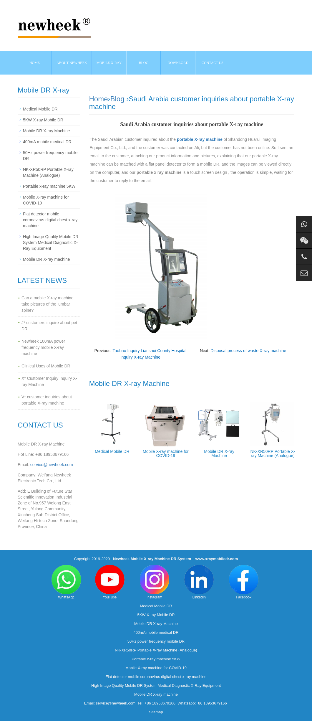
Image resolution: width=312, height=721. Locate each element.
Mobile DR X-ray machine (46, 259)
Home (34, 63)
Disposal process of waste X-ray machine (248, 350)
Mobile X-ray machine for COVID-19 (166, 453)
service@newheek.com (51, 464)
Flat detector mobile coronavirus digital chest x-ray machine (50, 220)
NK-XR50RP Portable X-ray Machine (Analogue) (272, 453)
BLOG (144, 63)
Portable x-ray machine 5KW (49, 186)
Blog (117, 99)
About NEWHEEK (72, 63)
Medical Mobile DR (112, 451)
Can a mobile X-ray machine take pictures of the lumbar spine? (47, 304)
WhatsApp (66, 582)
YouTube (110, 582)
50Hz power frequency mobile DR (156, 641)
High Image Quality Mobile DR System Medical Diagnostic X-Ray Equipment (50, 242)
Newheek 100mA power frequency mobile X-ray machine (43, 347)
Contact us (212, 63)
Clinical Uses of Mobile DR (45, 366)
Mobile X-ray (109, 63)
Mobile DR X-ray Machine (219, 453)
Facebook (243, 582)
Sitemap (156, 712)
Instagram (154, 582)
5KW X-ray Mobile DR (43, 120)
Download (178, 63)
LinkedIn (199, 582)
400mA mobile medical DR (47, 141)
